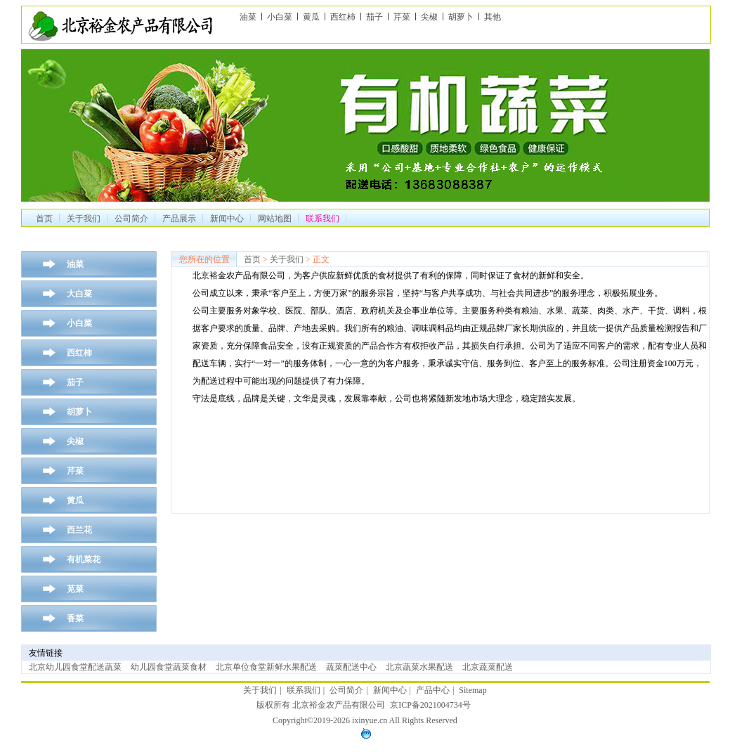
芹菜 (401, 17)
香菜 (75, 618)
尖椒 (429, 17)
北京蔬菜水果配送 (419, 667)
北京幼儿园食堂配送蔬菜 (75, 667)
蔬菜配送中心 (351, 667)
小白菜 (279, 17)
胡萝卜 (461, 17)
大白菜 (79, 294)
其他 (492, 17)
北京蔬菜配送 (487, 667)
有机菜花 (83, 559)
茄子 (374, 17)
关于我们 (83, 218)
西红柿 (343, 17)
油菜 (248, 17)
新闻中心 (227, 218)
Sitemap (472, 690)
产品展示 (179, 218)
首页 (44, 218)
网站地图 (275, 218)
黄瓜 (311, 17)
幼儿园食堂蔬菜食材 (169, 667)
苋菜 (75, 589)
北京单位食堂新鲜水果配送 (266, 667)
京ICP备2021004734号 (430, 705)
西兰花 (79, 530)
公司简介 (131, 218)
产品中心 (433, 690)
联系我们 (303, 690)
